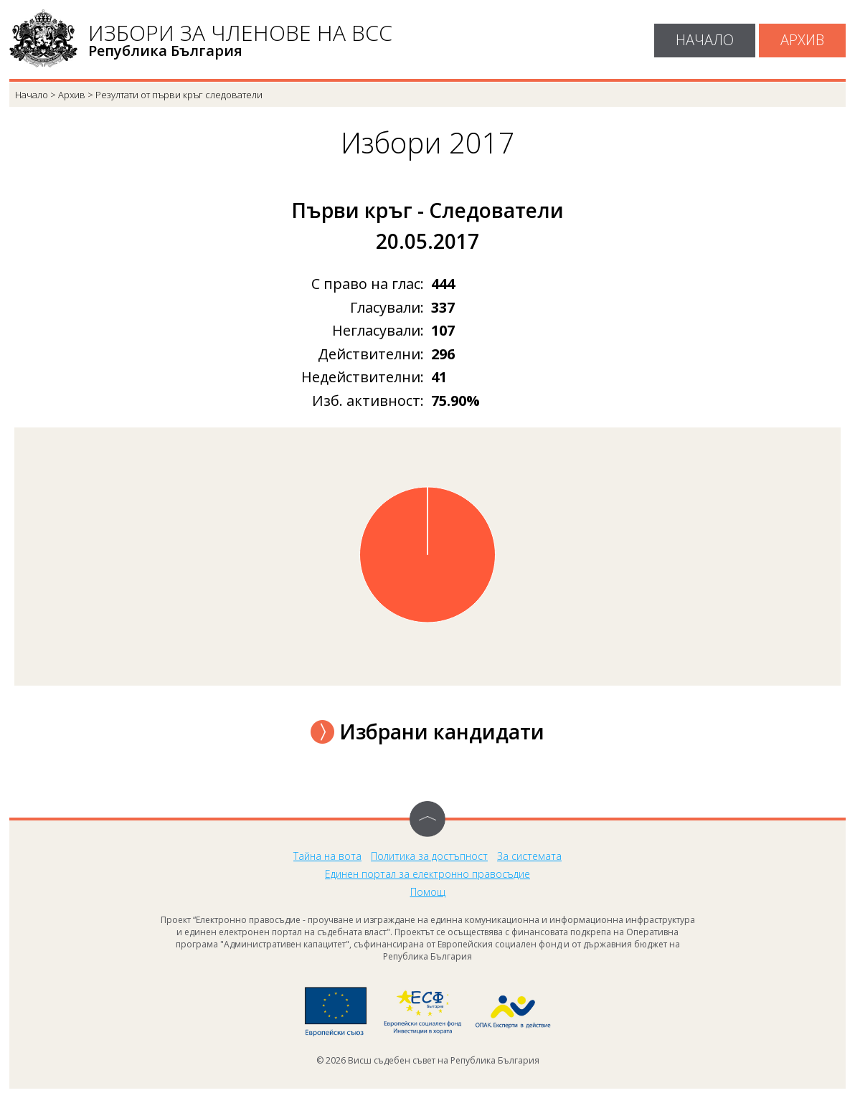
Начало (705, 39)
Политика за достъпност (429, 856)
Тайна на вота (327, 856)
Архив (802, 39)
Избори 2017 (428, 142)
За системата (529, 856)
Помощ (427, 892)
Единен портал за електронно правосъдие (427, 874)
